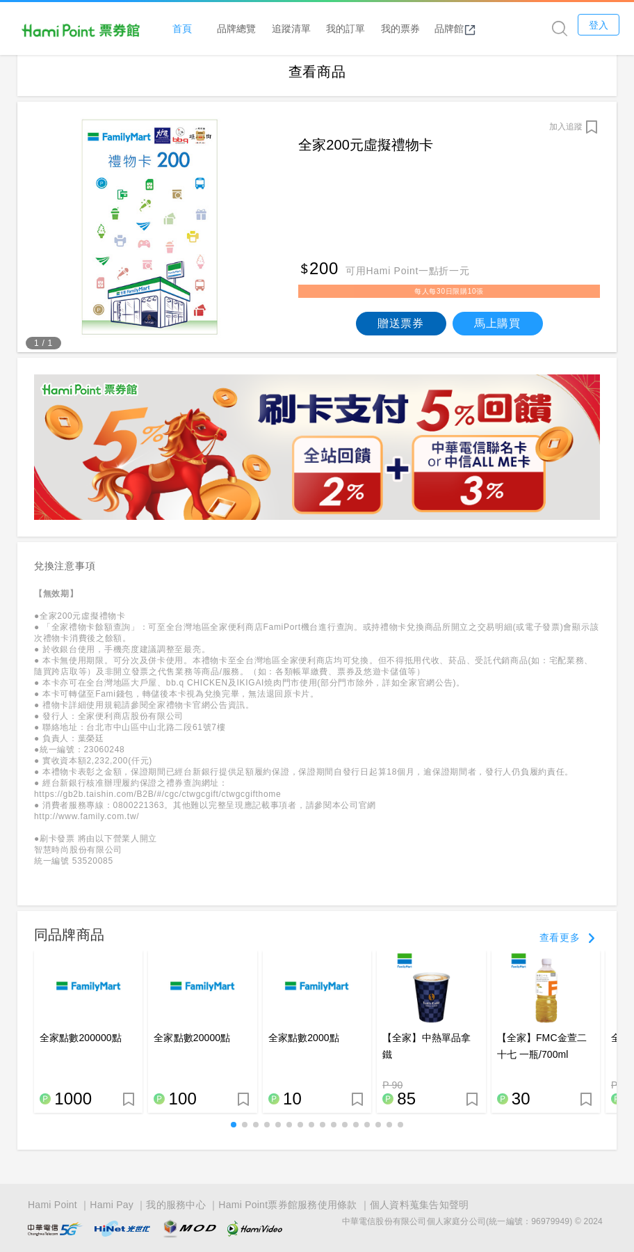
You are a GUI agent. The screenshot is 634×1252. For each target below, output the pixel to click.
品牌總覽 (247, 28)
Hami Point (52, 1204)
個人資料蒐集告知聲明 (419, 1204)
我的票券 (410, 28)
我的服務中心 (176, 1204)
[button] (233, 1134)
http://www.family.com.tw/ (86, 826)
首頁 (192, 28)
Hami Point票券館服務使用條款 (287, 1204)
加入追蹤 (566, 136)
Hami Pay (111, 1204)
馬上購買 (497, 332)
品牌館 (466, 29)
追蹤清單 (301, 28)
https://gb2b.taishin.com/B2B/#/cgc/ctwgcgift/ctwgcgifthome (157, 804)
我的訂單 (356, 28)
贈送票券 (400, 332)
